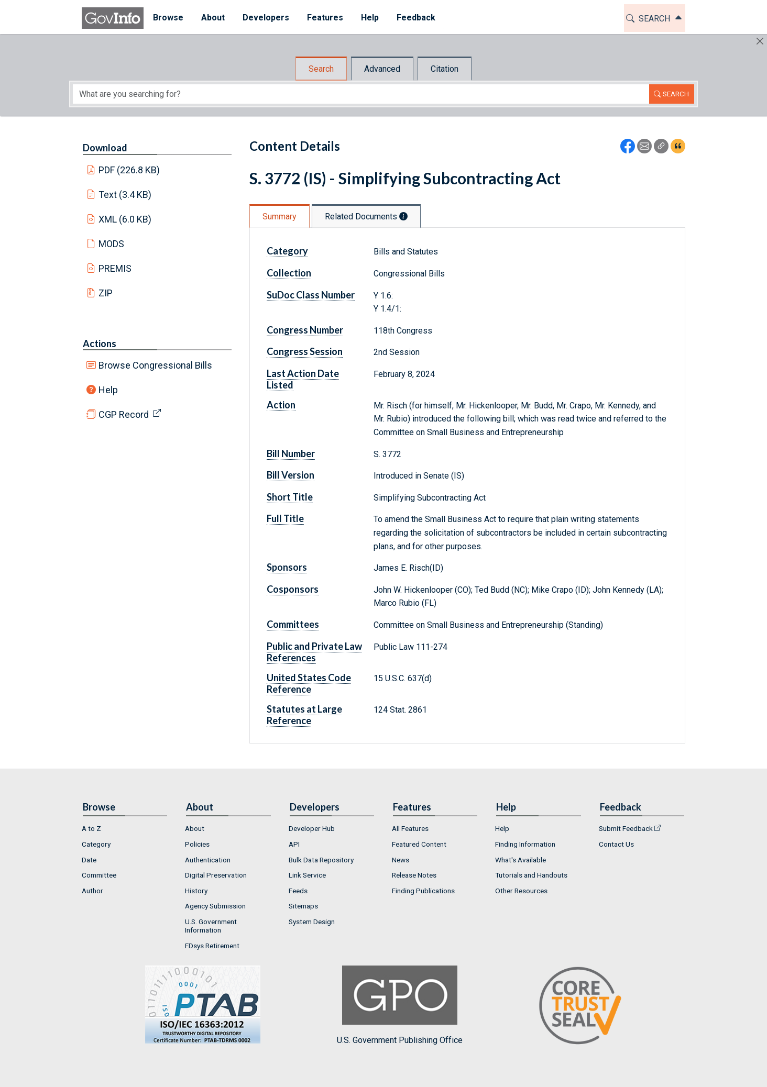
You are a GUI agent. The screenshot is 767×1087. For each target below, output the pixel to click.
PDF (129, 169)
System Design (312, 921)
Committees (293, 624)
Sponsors (287, 567)
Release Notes (414, 875)
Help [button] (369, 18)
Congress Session (305, 351)
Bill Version (290, 475)
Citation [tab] (444, 69)
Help (108, 389)
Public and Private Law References (314, 651)
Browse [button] (167, 18)
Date (89, 860)
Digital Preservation (216, 875)
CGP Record (123, 414)
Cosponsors (293, 589)
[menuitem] (168, 18)
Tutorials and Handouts (531, 875)
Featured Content (419, 844)
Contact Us (616, 844)
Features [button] (324, 18)
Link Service (307, 875)
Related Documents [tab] (366, 216)
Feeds (298, 890)
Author (92, 890)
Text (125, 194)
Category (287, 251)
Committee (99, 875)
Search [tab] (321, 69)
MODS (111, 243)
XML (125, 219)
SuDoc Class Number (311, 295)
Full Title (285, 518)
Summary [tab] (279, 216)
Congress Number (305, 330)
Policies (197, 844)
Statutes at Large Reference (304, 714)
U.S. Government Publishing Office (400, 1005)
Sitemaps (303, 906)
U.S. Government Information (211, 925)
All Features (410, 828)
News (400, 860)
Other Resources (521, 890)
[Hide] (760, 41)
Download (105, 147)
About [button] (212, 18)
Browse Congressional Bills (155, 365)
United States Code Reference (309, 683)
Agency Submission (215, 906)
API (294, 844)
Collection (289, 273)
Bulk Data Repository (321, 860)
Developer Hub (312, 828)
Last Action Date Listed (303, 379)
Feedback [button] (415, 18)
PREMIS (115, 268)
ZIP (105, 292)
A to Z (91, 828)
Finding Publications (423, 890)
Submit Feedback (626, 828)
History (196, 890)
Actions (99, 343)
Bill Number (291, 453)
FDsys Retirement (212, 945)
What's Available (520, 860)
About (194, 828)
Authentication (208, 860)
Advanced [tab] (382, 69)
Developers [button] (265, 18)
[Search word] (361, 94)
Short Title (290, 497)
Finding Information (525, 844)
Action (281, 405)
